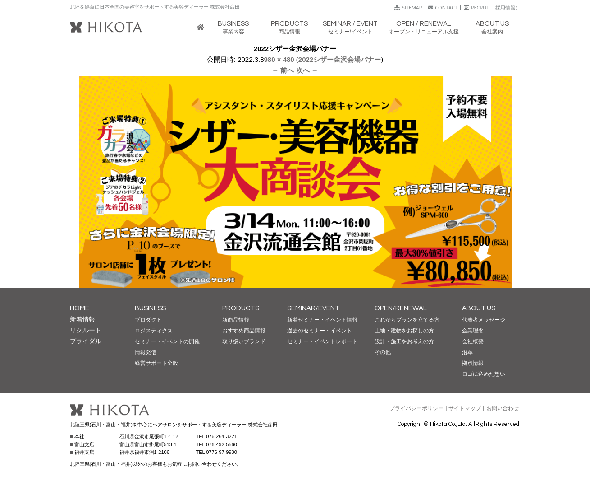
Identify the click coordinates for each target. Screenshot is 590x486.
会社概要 (473, 341)
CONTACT (442, 7)
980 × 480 (279, 59)
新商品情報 (235, 320)
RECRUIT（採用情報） (492, 7)
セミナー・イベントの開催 (167, 341)
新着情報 (82, 319)
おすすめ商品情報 (243, 330)
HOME (79, 308)
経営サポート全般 (156, 363)
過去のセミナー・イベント (319, 330)
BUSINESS (150, 308)
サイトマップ (464, 408)
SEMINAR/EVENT (313, 308)
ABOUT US (478, 308)
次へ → (307, 70)
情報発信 (145, 352)
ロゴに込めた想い (483, 374)
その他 (383, 352)
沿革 (467, 352)
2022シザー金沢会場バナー (339, 59)
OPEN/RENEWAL (401, 308)
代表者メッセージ (483, 320)
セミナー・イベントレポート (322, 341)
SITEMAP (408, 7)
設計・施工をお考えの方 (404, 341)
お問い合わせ (502, 408)
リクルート (85, 330)
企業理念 (473, 330)
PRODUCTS (240, 308)
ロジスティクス (154, 330)
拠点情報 (473, 363)
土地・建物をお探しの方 (404, 330)
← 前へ (283, 70)
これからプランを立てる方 (407, 320)
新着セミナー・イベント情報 (322, 320)
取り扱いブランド (243, 341)
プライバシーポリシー (416, 408)
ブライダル (85, 341)
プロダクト (148, 320)
